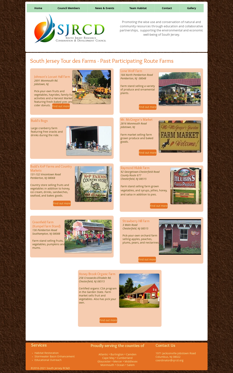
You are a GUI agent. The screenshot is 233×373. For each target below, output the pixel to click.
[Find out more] (61, 106)
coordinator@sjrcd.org (169, 360)
